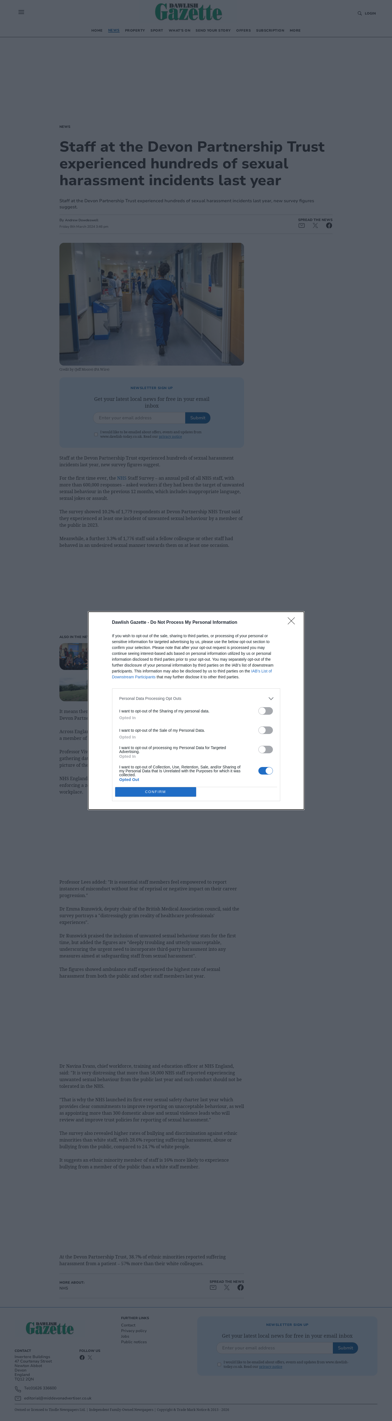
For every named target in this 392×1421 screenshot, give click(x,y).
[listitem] (196, 699)
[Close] (293, 622)
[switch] (265, 711)
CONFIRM (155, 791)
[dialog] (196, 711)
